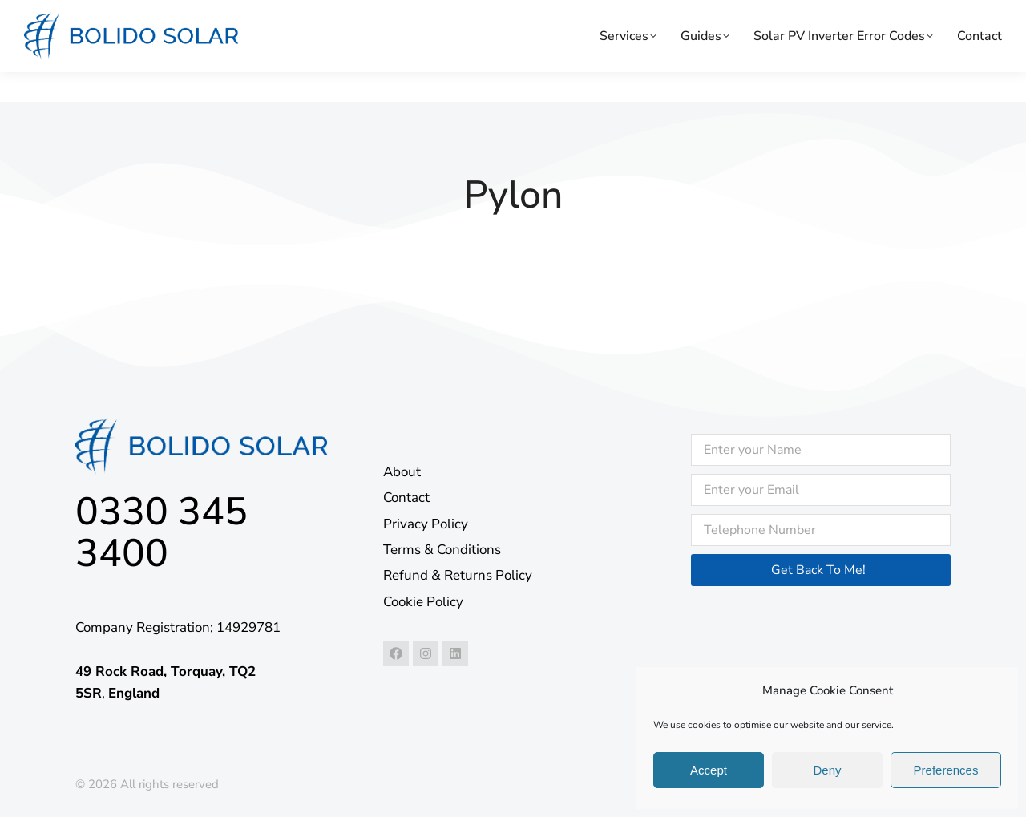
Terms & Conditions (442, 549)
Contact (406, 497)
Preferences (946, 770)
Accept (708, 770)
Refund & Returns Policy (457, 575)
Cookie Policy (423, 602)
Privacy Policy (425, 524)
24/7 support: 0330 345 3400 (108, 14)
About (402, 472)
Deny (827, 770)
